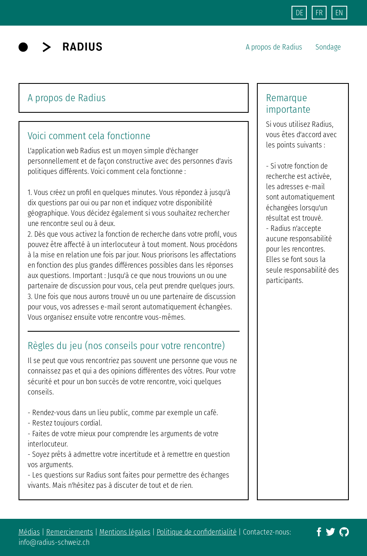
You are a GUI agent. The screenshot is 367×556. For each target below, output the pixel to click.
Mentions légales (125, 532)
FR (319, 12)
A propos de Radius (274, 47)
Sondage (328, 47)
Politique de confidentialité (197, 532)
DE (299, 12)
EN (339, 12)
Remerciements (69, 532)
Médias (29, 532)
